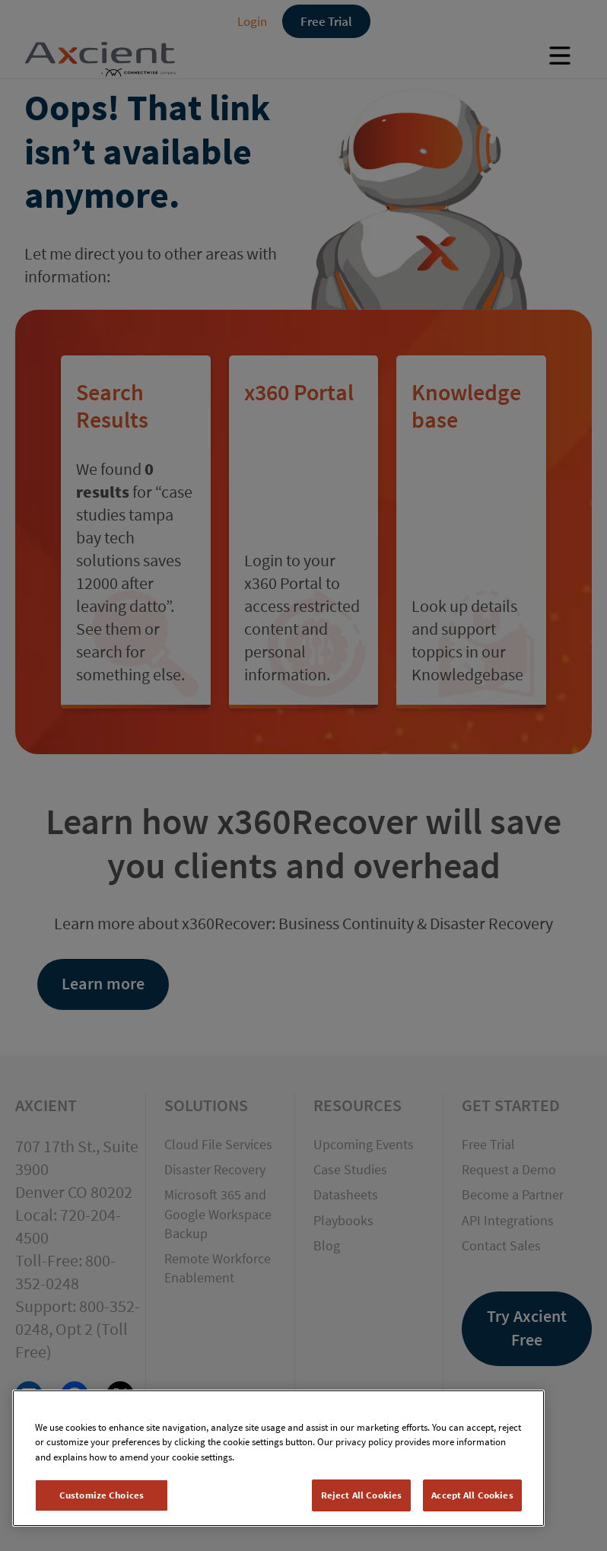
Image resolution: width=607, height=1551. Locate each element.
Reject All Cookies (361, 1495)
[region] (278, 1458)
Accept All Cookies (472, 1495)
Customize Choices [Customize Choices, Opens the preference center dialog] (101, 1495)
